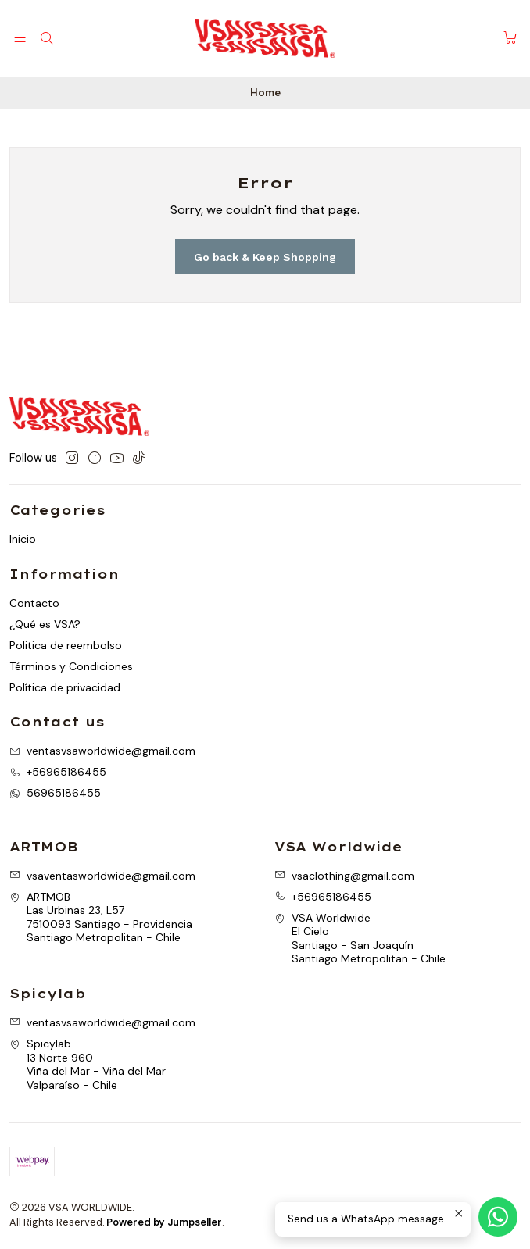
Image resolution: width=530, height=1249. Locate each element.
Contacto (34, 603)
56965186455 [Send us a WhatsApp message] (55, 793)
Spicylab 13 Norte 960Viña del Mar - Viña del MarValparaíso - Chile (87, 1064)
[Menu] (19, 38)
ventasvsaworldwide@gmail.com (102, 1022)
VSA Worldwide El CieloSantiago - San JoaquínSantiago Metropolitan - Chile (360, 938)
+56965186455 (322, 897)
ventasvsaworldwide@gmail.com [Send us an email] (102, 751)
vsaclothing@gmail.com (344, 876)
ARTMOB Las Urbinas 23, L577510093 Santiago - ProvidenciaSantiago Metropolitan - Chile (100, 917)
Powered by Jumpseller (164, 1222)
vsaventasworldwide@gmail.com (102, 876)
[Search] (45, 38)
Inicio (22, 539)
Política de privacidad (64, 687)
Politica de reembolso (65, 645)
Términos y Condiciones (71, 666)
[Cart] (510, 39)
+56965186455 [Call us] (57, 772)
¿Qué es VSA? (45, 624)
